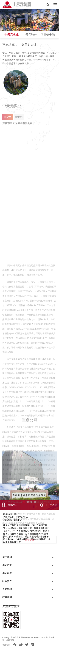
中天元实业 (11, 34)
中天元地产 (29, 34)
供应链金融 (48, 34)
